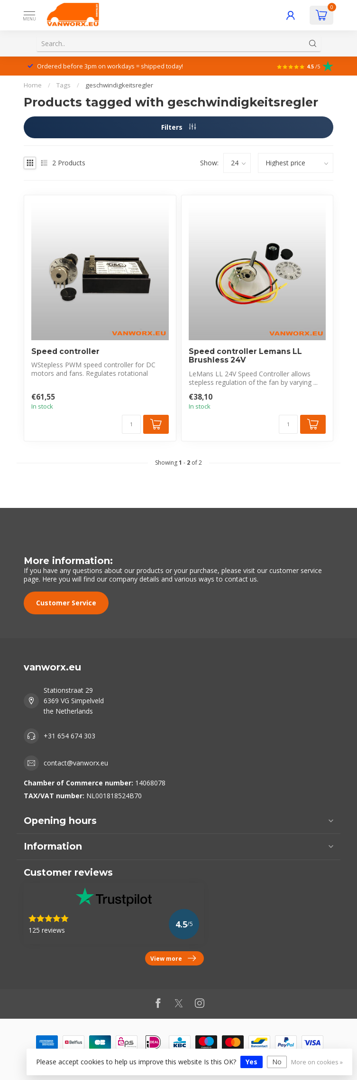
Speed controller (65, 351)
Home (33, 85)
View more (173, 958)
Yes (251, 1061)
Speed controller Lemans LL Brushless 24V (245, 355)
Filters (178, 127)
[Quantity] (131, 424)
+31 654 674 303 (69, 735)
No (277, 1061)
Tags (63, 85)
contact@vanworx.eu (76, 762)
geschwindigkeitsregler (119, 85)
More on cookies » (317, 1062)
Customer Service (66, 602)
